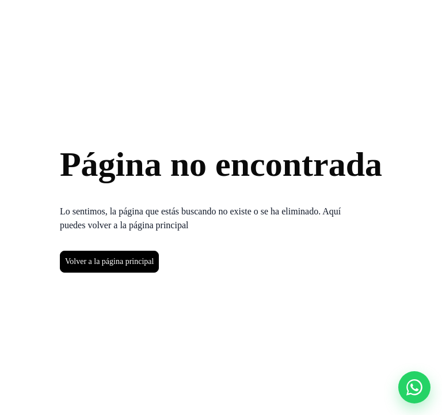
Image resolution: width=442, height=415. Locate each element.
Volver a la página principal (109, 261)
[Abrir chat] (414, 387)
